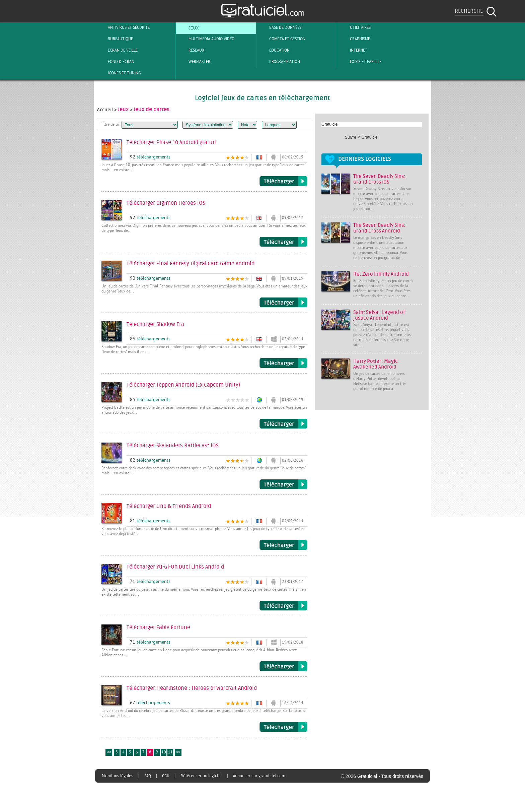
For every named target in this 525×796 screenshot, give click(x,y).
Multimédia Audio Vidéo (205, 39)
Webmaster (193, 62)
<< (109, 752)
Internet (353, 50)
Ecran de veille (117, 50)
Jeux (188, 27)
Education (274, 50)
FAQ (147, 776)
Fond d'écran (115, 62)
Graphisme (354, 39)
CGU (165, 776)
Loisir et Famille (360, 62)
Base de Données (279, 27)
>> (178, 752)
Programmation (279, 62)
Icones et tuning (119, 73)
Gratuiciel (330, 124)
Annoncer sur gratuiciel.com (259, 776)
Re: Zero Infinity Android (381, 274)
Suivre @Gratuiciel (361, 137)
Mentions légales (117, 776)
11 (170, 752)
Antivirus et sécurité (123, 27)
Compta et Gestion (281, 39)
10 (163, 752)
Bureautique (115, 39)
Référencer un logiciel (201, 776)
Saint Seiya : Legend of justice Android (379, 315)
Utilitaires (355, 27)
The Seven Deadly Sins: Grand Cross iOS (379, 179)
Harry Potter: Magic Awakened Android (375, 364)
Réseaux (190, 50)
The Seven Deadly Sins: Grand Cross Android (379, 228)
